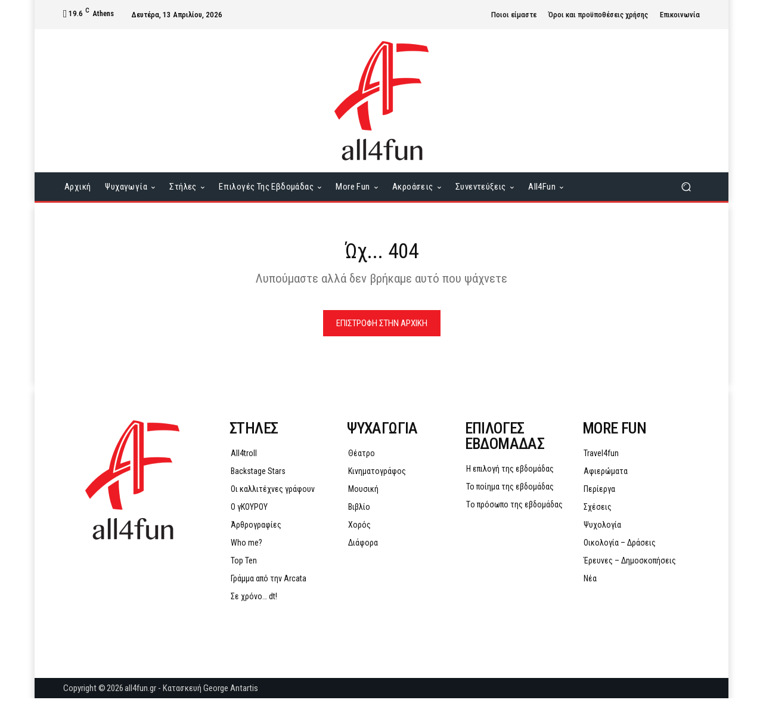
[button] (686, 187)
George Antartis (230, 692)
